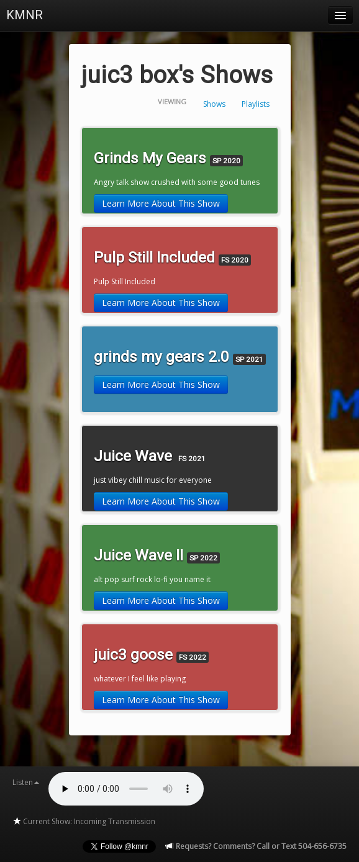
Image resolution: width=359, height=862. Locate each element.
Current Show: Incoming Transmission (83, 821)
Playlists (256, 104)
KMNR (24, 14)
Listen (25, 782)
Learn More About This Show (161, 203)
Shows (214, 104)
